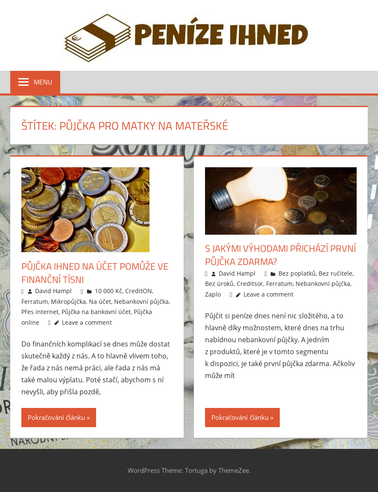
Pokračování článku (56, 417)
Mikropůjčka (68, 301)
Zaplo (213, 294)
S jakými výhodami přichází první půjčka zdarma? (280, 255)
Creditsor (250, 283)
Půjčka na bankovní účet (96, 312)
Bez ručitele (335, 273)
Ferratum (34, 301)
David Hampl (53, 291)
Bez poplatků (297, 273)
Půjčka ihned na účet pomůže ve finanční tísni (94, 273)
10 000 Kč (108, 291)
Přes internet (40, 312)
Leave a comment (87, 322)
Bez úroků (219, 283)
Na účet (100, 301)
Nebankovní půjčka (141, 301)
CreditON (138, 291)
